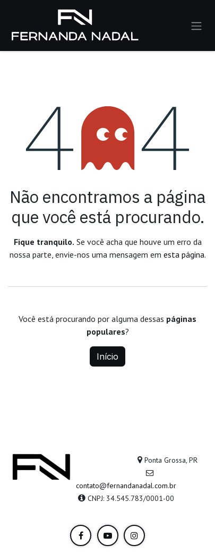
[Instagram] (134, 535)
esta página (184, 254)
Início (107, 356)
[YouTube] (107, 535)
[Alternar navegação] (196, 25)
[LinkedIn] (80, 535)
